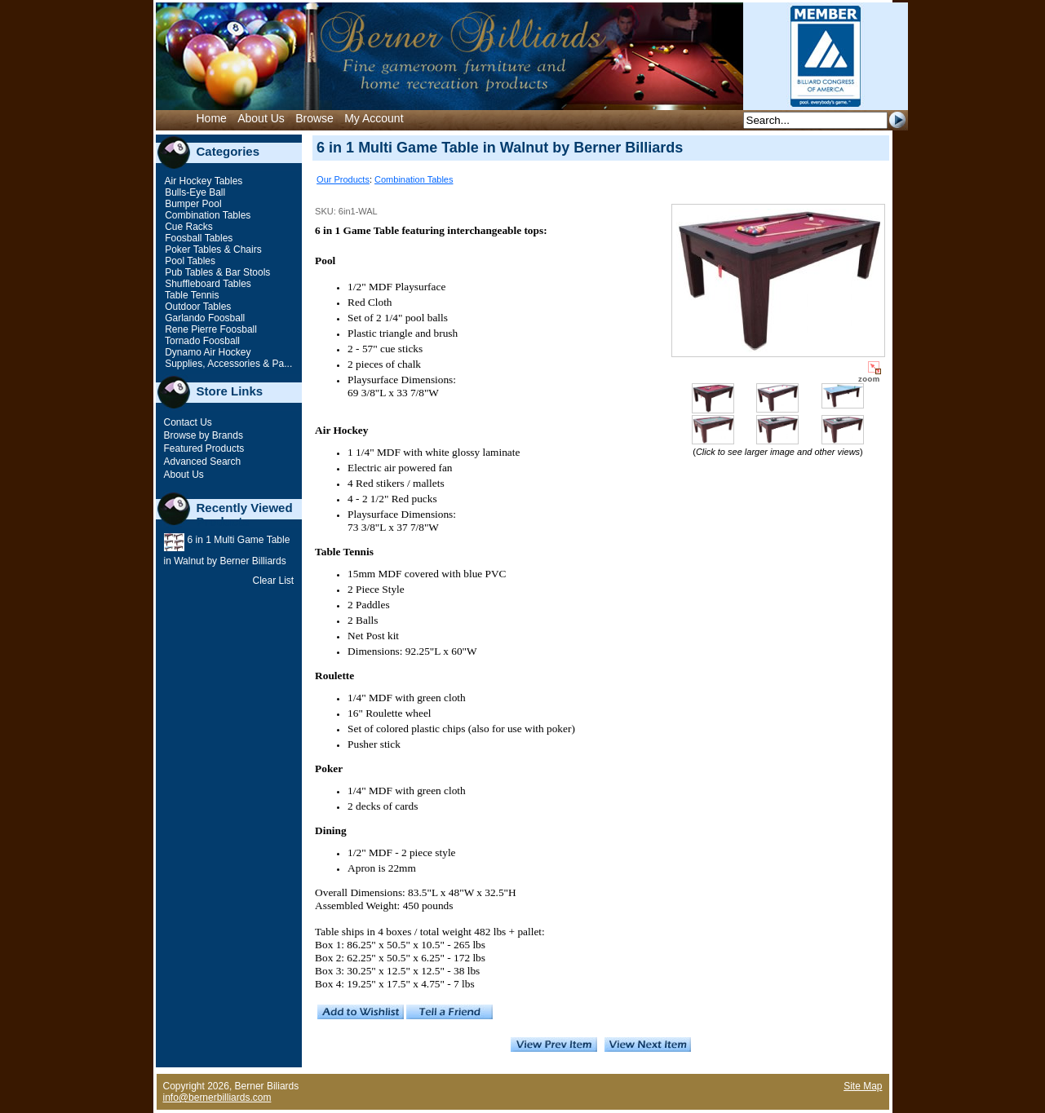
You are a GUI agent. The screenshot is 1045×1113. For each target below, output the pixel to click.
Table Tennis (190, 295)
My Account (373, 118)
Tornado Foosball (201, 341)
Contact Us (188, 422)
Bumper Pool (192, 204)
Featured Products (204, 448)
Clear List (273, 580)
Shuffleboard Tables (206, 283)
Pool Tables (188, 261)
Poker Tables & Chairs (212, 249)
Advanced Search (202, 461)
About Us (261, 118)
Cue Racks (187, 226)
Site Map (863, 1086)
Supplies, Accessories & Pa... (227, 363)
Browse (314, 118)
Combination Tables (206, 215)
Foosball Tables (197, 238)
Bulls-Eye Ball (193, 192)
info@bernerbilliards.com (217, 1097)
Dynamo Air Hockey (206, 352)
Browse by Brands (203, 435)
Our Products (343, 179)
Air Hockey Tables (202, 181)
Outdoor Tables (197, 306)
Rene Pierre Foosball (209, 329)
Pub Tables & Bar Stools (216, 272)
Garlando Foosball (203, 318)
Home (212, 118)
